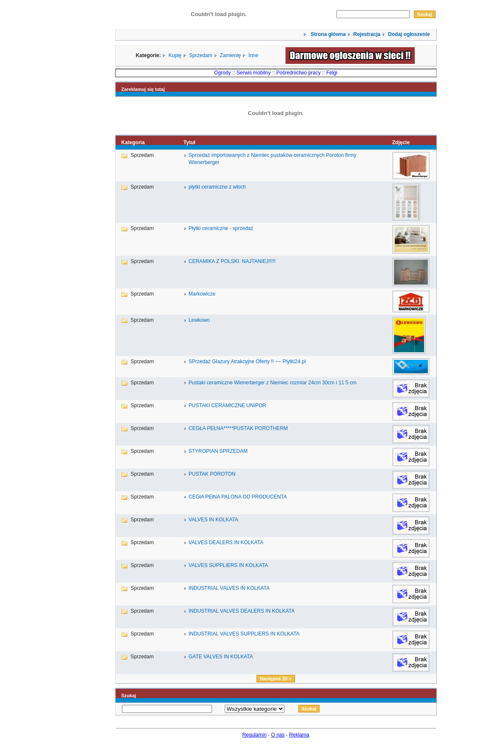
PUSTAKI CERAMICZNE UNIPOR (227, 405)
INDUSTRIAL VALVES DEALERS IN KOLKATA (242, 611)
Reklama (299, 735)
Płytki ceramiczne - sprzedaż (221, 228)
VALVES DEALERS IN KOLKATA (226, 542)
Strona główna (327, 34)
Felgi (331, 73)
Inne (253, 55)
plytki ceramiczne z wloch (217, 187)
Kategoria (133, 142)
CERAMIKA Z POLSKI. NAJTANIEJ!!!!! (232, 261)
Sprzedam (200, 55)
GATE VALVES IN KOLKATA (221, 657)
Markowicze (202, 294)
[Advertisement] (88, 369)
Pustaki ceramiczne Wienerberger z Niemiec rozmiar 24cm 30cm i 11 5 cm (273, 383)
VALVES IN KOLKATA (213, 520)
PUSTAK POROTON (212, 474)
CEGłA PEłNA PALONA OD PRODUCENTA (238, 497)
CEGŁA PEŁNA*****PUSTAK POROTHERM (238, 428)
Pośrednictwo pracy (298, 73)
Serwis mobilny (254, 73)
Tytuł (190, 142)
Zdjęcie (400, 142)
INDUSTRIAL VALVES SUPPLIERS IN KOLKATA (244, 634)
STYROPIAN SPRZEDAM (218, 451)
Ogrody (222, 73)
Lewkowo (199, 320)
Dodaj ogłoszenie (409, 34)
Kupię (175, 55)
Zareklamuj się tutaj (143, 89)
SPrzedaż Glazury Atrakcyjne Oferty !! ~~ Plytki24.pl (247, 361)
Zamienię (230, 55)
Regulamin (254, 735)
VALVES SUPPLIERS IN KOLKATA (228, 565)
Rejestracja (366, 34)
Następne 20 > (275, 678)
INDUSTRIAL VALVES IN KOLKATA (229, 588)
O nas (278, 735)
